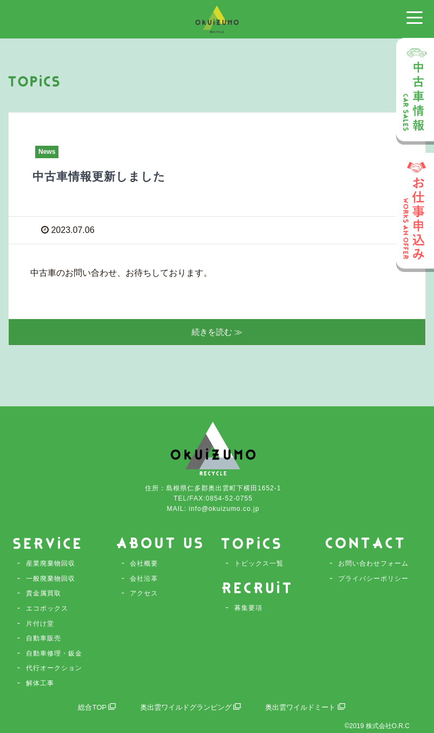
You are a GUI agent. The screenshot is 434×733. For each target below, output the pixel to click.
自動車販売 (43, 638)
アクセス (144, 593)
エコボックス (47, 608)
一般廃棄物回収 (50, 578)
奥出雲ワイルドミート (310, 707)
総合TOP (91, 707)
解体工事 (40, 683)
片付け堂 (40, 623)
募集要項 (248, 607)
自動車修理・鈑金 (54, 653)
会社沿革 (144, 578)
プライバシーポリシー (373, 578)
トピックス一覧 (259, 563)
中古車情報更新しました (107, 175)
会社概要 (144, 563)
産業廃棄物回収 (50, 563)
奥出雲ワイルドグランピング (189, 707)
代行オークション (54, 668)
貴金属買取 (43, 593)
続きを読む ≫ (217, 332)
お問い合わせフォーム (373, 563)
